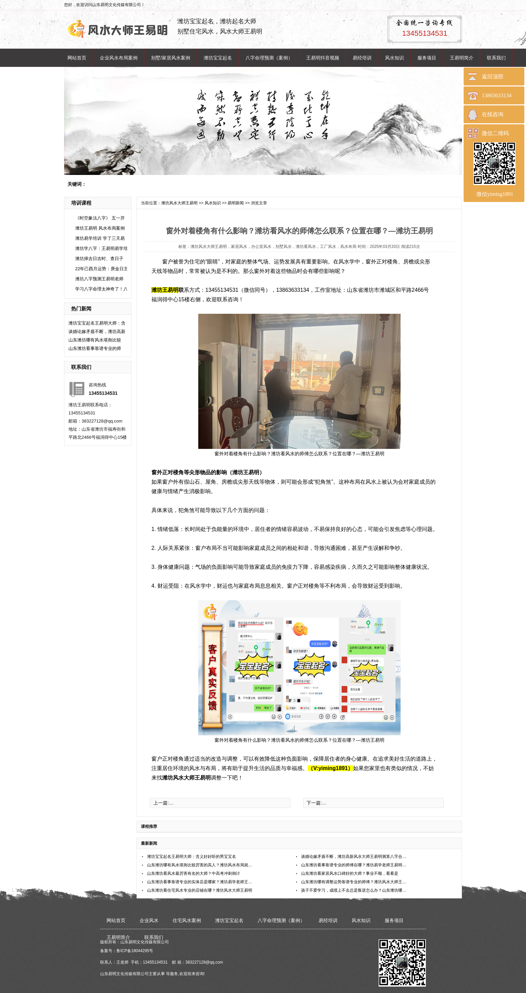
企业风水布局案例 (119, 57)
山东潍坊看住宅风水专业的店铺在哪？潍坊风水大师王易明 (199, 890)
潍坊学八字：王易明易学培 (101, 248)
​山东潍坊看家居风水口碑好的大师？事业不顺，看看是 (349, 873)
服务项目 (426, 57)
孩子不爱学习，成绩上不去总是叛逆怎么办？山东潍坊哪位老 (354, 890)
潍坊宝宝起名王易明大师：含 (96, 323)
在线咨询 (492, 114)
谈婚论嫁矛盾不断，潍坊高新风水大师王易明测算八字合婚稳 (354, 856)
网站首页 (76, 57)
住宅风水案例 (187, 920)
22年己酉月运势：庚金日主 (101, 268)
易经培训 (362, 57)
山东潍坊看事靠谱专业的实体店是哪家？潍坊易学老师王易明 (200, 882)
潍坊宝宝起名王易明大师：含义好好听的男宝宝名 (191, 856)
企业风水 (149, 920)
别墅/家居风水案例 (170, 57)
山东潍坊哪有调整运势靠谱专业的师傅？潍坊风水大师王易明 (354, 882)
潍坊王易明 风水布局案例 (100, 228)
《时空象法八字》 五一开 (100, 218)
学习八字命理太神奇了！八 (101, 288)
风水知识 (394, 57)
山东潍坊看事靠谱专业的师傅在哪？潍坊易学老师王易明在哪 (354, 865)
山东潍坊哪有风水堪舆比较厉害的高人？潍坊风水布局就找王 (200, 865)
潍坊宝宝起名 (218, 57)
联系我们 (496, 57)
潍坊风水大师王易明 (179, 203)
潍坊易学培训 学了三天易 (100, 238)
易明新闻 (236, 203)
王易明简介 (461, 57)
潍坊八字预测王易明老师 (99, 278)
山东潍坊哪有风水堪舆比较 (94, 339)
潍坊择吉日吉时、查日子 (99, 258)
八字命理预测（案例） (269, 57)
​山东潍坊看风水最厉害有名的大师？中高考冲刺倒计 (193, 873)
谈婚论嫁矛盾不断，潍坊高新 (96, 331)
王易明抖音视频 (322, 57)
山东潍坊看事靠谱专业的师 (94, 348)
